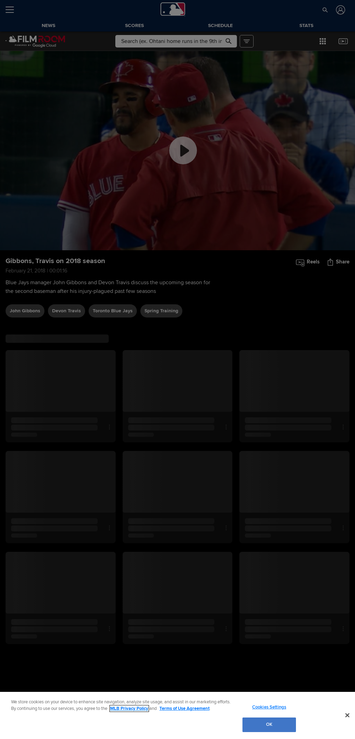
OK (269, 724)
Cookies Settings (269, 707)
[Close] (347, 715)
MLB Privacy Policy (129, 708)
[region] (177, 715)
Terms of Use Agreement (184, 708)
